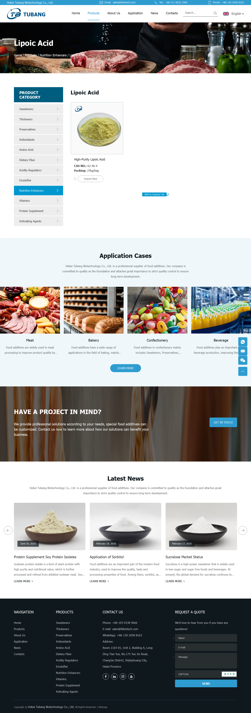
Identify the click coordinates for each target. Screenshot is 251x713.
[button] (8, 530)
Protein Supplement (39, 211)
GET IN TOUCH (223, 422)
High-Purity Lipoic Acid (89, 159)
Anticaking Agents (39, 221)
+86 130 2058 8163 (129, 635)
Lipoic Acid (77, 55)
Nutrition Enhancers (53, 55)
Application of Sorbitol (107, 557)
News (154, 13)
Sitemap (102, 707)
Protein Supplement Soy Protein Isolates (45, 557)
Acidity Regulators (39, 170)
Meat (30, 340)
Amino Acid (39, 150)
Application (135, 13)
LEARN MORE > (23, 581)
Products (94, 13)
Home (76, 13)
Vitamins (39, 201)
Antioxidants (39, 140)
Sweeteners (39, 109)
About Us (113, 13)
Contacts (172, 13)
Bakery (93, 340)
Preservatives (39, 129)
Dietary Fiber (39, 160)
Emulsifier (39, 180)
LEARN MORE (125, 368)
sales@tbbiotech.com (124, 2)
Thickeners (39, 119)
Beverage (221, 340)
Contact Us (113, 612)
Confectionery (157, 340)
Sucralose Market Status (184, 557)
